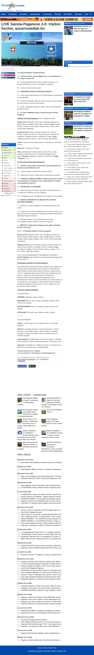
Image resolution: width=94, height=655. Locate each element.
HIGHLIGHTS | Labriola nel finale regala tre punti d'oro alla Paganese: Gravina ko (47, 503)
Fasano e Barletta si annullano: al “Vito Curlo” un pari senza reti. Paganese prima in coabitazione (52, 566)
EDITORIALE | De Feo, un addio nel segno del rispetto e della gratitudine (83, 29)
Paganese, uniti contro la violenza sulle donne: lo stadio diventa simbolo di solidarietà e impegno (52, 601)
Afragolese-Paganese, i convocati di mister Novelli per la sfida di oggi (43, 579)
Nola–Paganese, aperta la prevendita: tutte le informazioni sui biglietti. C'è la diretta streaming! (51, 485)
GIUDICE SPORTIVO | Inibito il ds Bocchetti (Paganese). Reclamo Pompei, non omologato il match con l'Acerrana (51, 402)
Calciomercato (69, 94)
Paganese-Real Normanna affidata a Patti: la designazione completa (43, 633)
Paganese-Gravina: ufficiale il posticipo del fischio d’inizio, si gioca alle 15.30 (45, 548)
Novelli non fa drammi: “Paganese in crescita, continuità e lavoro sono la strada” (46, 554)
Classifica (5, 144)
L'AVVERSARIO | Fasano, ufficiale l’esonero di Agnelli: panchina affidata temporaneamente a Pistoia (53, 487)
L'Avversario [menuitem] (47, 14)
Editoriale (68, 23)
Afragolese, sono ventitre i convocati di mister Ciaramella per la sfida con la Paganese (48, 588)
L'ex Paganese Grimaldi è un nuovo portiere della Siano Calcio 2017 (82, 99)
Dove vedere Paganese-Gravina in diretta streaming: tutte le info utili (43, 523)
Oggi (66, 65)
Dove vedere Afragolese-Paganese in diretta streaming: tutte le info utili (44, 577)
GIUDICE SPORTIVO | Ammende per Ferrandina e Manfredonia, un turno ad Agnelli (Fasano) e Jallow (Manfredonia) (51, 447)
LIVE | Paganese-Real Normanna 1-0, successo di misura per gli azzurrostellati (46, 622)
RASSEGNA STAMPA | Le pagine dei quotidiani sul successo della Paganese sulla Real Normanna (53, 610)
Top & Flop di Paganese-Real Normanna (34, 619)
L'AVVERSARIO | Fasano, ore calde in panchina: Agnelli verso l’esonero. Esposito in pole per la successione (56, 494)
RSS (65, 651)
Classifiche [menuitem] (23, 14)
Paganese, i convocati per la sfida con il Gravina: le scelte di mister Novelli (45, 525)
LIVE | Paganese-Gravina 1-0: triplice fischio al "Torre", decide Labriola (43, 516)
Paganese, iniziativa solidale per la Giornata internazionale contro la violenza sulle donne (49, 640)
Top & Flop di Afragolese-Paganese (32, 568)
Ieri (69, 65)
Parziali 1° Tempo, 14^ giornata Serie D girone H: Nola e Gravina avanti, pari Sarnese (48, 574)
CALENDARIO (46, 651)
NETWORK (31, 651)
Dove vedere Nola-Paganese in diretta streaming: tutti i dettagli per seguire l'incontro (48, 462)
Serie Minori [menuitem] (68, 14)
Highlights (68, 123)
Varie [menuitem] (86, 14)
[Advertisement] (78, 79)
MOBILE (60, 651)
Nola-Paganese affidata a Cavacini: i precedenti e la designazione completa (45, 469)
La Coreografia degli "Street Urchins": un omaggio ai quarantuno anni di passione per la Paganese (52, 532)
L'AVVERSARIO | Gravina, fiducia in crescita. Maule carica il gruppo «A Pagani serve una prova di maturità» (55, 534)
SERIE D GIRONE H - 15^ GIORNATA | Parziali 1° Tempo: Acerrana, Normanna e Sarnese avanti (52, 521)
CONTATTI (54, 651)
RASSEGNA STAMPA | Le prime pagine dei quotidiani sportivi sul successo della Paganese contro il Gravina (55, 499)
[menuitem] (91, 14)
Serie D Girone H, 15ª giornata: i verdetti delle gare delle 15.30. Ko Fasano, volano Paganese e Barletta (27, 423)
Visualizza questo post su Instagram (28, 351)
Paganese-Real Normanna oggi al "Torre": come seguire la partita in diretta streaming (48, 624)
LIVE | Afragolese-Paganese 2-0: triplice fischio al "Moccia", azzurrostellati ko (45, 572)
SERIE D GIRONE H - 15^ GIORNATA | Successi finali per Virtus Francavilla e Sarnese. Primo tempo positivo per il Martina (27, 435)
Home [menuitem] (3, 14)
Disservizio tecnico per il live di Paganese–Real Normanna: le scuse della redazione (48, 613)
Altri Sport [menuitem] (78, 14)
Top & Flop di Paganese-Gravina (31, 512)
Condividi (22, 366)
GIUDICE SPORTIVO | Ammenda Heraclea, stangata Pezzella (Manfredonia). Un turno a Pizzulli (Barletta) (55, 604)
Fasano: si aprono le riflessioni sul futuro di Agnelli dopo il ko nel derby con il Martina (48, 510)
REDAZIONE (38, 651)
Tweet (32, 366)
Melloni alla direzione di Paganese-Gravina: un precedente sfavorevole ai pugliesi (47, 539)
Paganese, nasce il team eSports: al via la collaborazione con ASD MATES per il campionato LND (52, 599)
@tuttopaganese (44, 359)
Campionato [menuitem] (12, 14)
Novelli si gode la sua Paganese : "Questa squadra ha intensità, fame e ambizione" (47, 496)
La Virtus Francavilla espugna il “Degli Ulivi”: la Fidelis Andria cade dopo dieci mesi (47, 564)
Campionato (25, 357)
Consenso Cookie (42, 648)
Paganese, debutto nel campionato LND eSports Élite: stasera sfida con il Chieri (46, 597)
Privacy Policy (52, 648)
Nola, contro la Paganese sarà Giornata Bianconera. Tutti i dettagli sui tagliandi (46, 476)
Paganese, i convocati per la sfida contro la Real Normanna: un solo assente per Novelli (49, 626)
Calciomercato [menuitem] (35, 14)
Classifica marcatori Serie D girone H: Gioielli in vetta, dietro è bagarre (43, 561)
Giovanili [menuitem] (58, 14)
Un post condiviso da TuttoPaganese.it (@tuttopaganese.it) (36, 353)
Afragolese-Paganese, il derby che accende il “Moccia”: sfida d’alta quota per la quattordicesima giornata (54, 586)
